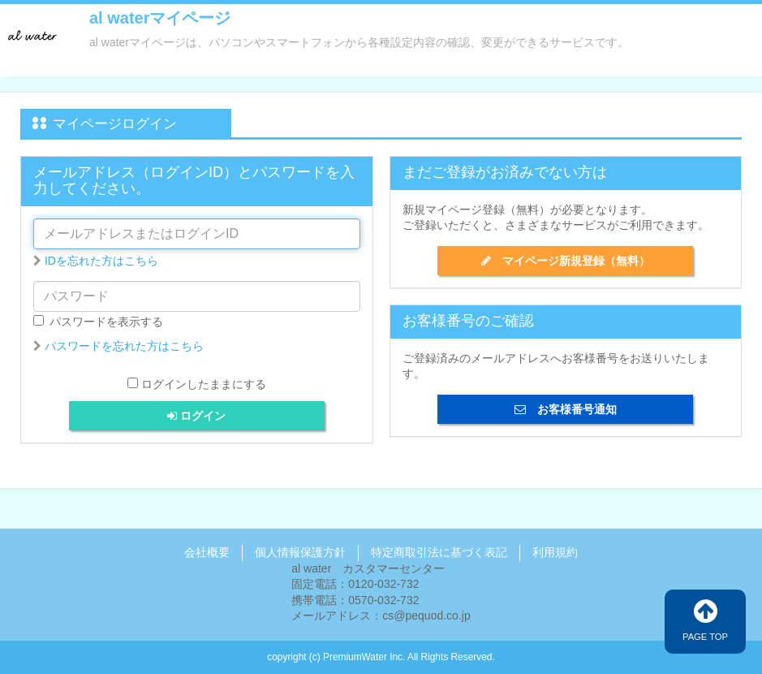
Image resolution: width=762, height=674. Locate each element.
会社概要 (207, 552)
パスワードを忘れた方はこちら (124, 345)
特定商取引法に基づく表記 (439, 552)
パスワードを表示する (98, 321)
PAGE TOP (705, 620)
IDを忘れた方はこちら (101, 260)
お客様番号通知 (565, 409)
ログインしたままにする (203, 384)
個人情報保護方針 (300, 552)
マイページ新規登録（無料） (565, 260)
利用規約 (555, 552)
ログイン (196, 415)
